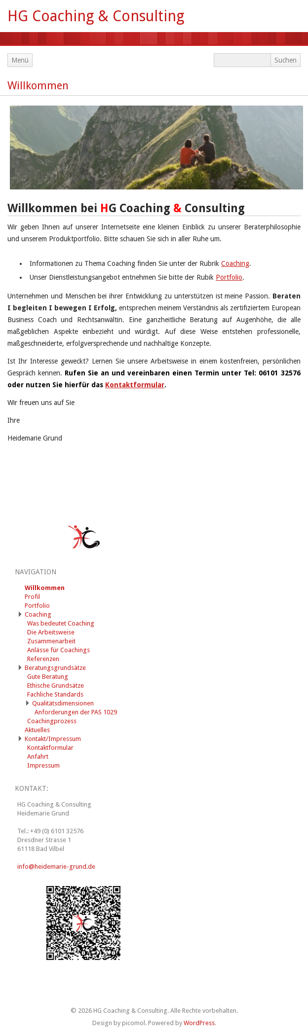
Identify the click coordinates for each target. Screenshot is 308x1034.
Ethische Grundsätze (55, 685)
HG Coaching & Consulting (95, 16)
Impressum (43, 765)
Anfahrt (37, 756)
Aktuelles (37, 730)
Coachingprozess (52, 721)
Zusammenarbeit (51, 641)
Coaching (235, 263)
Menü (20, 60)
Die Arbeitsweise (51, 632)
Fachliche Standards (55, 694)
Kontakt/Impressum (53, 738)
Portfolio (229, 277)
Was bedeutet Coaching (60, 623)
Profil (32, 596)
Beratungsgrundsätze (55, 667)
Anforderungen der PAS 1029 (76, 712)
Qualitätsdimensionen (63, 703)
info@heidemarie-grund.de (56, 866)
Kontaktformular (134, 385)
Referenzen (43, 659)
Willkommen (38, 85)
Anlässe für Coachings (58, 650)
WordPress (199, 1023)
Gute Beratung (47, 676)
